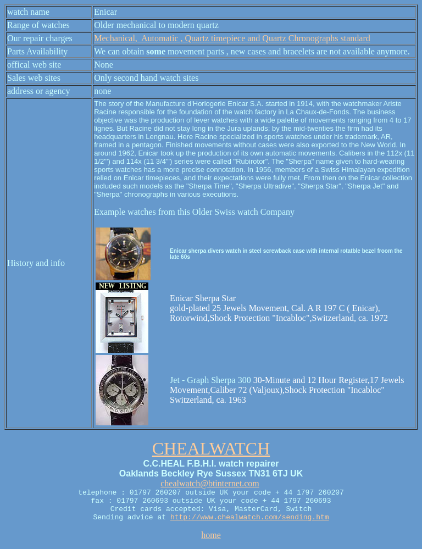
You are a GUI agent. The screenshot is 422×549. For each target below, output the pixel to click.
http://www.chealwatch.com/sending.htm (249, 517)
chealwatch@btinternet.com (209, 483)
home (211, 535)
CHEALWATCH (211, 448)
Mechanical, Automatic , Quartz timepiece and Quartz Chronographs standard (232, 38)
